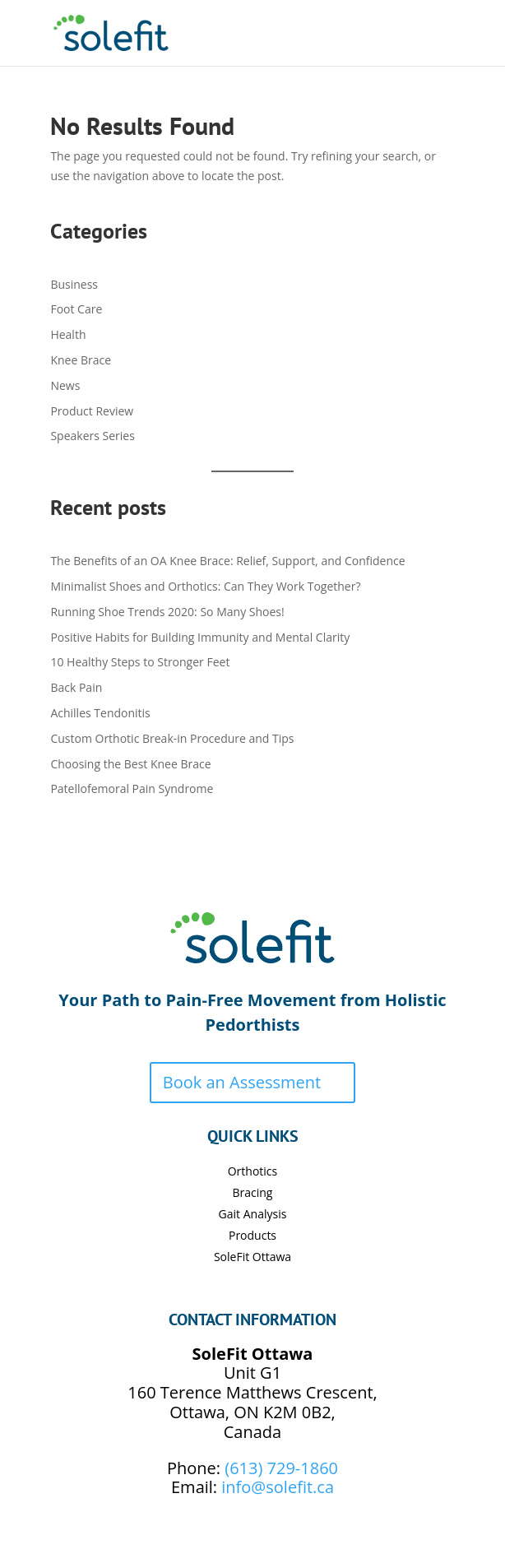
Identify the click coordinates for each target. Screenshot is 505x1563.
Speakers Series (92, 435)
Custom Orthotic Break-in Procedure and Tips (172, 738)
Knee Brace (80, 360)
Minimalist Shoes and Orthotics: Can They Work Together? (205, 586)
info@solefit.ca (277, 1487)
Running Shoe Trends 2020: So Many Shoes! (167, 611)
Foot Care (76, 309)
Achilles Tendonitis (100, 713)
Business (74, 284)
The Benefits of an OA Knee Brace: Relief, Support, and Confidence (227, 560)
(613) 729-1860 (281, 1468)
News (65, 385)
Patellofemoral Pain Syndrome (131, 788)
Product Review (91, 411)
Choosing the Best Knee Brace (130, 764)
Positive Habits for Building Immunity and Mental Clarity (200, 637)
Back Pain (76, 687)
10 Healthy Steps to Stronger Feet (139, 662)
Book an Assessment (242, 1082)
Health (68, 334)
